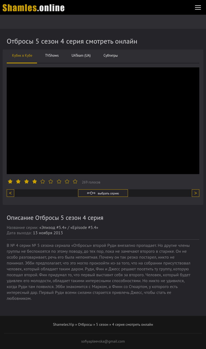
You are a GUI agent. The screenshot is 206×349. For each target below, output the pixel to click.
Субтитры (111, 55)
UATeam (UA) (81, 55)
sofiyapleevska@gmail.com (103, 341)
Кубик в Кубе (22, 55)
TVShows (51, 55)
